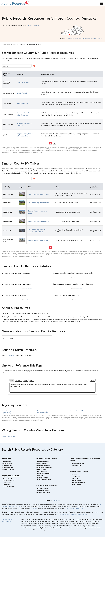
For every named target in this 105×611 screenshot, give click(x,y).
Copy (93, 454)
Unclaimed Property (43, 535)
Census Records (42, 537)
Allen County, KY (7, 485)
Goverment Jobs (76, 539)
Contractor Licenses (43, 564)
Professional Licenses (43, 566)
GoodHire (33, 582)
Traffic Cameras (76, 558)
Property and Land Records (11, 549)
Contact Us (11, 429)
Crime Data (75, 552)
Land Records (7, 556)
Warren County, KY (42, 485)
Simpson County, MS (9, 510)
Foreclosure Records (9, 554)
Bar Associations (42, 545)
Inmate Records (76, 554)
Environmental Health (43, 547)
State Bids (40, 549)
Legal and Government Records (46, 532)
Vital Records (6, 532)
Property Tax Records (9, 553)
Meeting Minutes (42, 551)
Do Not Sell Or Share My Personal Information (71, 588)
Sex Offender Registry (78, 556)
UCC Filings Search (8, 560)
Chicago (18, 454)
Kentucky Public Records (10, 44)
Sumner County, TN (76, 485)
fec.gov (80, 373)
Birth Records (7, 535)
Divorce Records (8, 541)
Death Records (7, 539)
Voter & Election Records (44, 541)
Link (11, 454)
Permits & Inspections (43, 539)
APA (31, 454)
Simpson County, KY (33, 25)
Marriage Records (8, 537)
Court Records (76, 550)
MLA (25, 454)
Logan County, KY (8, 486)
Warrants (74, 548)
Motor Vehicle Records (44, 553)
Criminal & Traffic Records (79, 545)
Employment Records (78, 537)
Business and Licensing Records (47, 559)
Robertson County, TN (43, 486)
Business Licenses (42, 562)
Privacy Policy (69, 582)
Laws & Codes (41, 543)
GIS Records (6, 558)
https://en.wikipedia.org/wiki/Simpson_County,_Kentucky (84, 38)
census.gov (29, 302)
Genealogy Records (8, 543)
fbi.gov (29, 373)
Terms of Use (79, 582)
